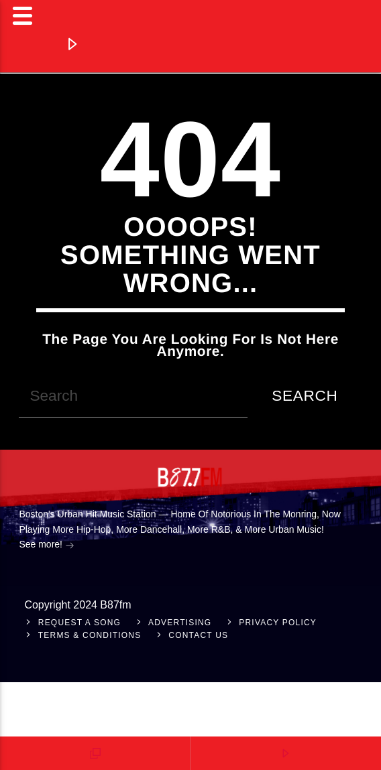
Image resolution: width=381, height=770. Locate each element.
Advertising (179, 622)
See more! (46, 545)
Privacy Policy (278, 622)
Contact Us (198, 635)
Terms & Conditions (90, 635)
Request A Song (79, 622)
